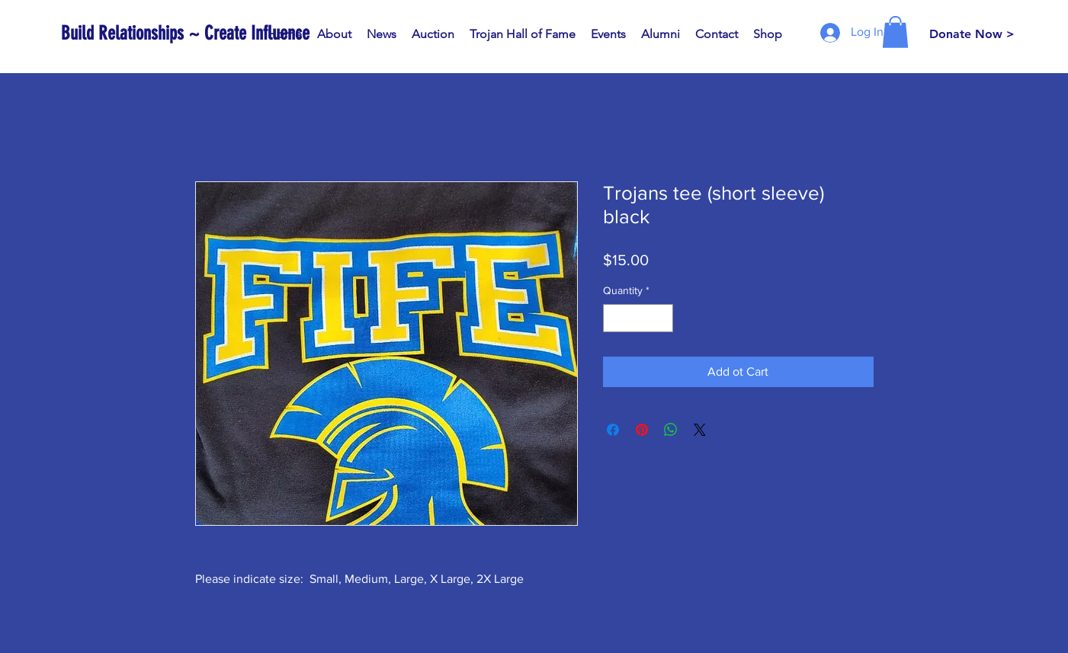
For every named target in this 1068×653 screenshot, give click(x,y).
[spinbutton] (638, 318)
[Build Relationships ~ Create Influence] (185, 33)
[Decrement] (614, 318)
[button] (895, 32)
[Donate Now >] (972, 34)
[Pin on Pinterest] (642, 430)
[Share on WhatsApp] (671, 430)
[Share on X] (700, 430)
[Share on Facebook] (613, 430)
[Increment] (661, 318)
